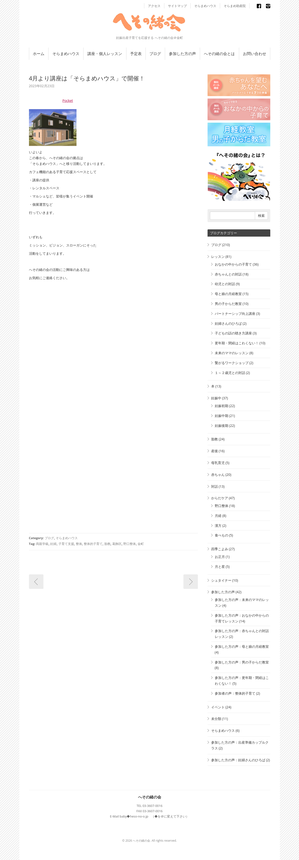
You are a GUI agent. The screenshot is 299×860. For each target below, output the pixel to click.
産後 (214, 451)
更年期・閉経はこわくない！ (237, 343)
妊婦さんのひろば (228, 323)
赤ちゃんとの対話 (228, 274)
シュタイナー (221, 580)
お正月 (220, 556)
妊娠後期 (221, 425)
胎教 (107, 544)
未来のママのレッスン (232, 353)
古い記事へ (36, 581)
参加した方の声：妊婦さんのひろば (238, 760)
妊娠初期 (221, 405)
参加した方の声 (182, 53)
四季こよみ (219, 549)
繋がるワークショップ (232, 362)
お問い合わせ (254, 53)
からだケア (219, 498)
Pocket (68, 100)
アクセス (154, 6)
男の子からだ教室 (228, 303)
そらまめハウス (205, 6)
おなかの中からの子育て (233, 264)
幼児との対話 (225, 284)
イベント (218, 707)
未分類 (216, 718)
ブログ (155, 53)
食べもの (221, 535)
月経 (218, 515)
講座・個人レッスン (104, 53)
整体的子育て (93, 544)
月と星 (220, 566)
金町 (141, 544)
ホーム (38, 53)
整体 (79, 544)
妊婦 (53, 544)
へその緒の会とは (219, 53)
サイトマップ (177, 6)
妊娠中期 (221, 415)
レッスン (218, 256)
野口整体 (129, 544)
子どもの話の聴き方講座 (233, 333)
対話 (214, 486)
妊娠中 (216, 398)
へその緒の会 (149, 797)
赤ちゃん (218, 474)
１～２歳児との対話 (230, 372)
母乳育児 (218, 462)
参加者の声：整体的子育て (235, 693)
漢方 (218, 525)
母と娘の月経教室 (228, 293)
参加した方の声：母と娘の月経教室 (242, 646)
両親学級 (42, 544)
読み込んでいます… (106, 407)
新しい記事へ (190, 581)
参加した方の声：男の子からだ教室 (242, 662)
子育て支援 (66, 544)
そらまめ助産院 (235, 6)
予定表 (136, 53)
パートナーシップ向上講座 (235, 313)
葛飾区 (117, 544)
